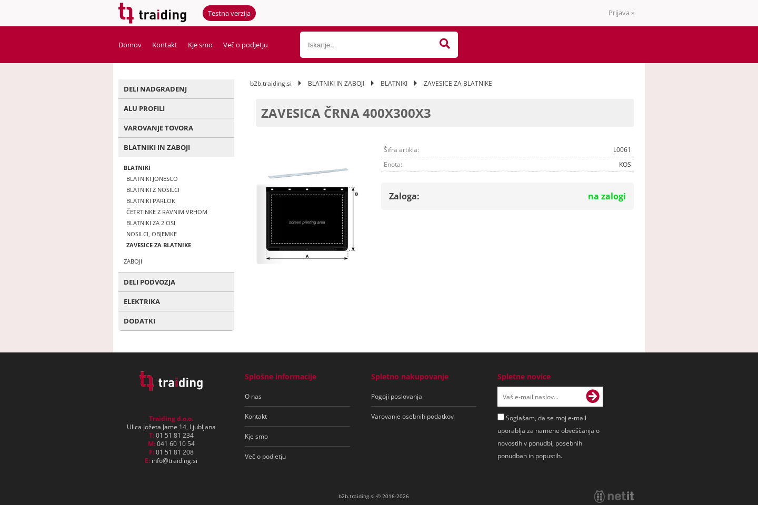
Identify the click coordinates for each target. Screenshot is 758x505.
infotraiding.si (174, 460)
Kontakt (164, 44)
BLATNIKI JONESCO (152, 179)
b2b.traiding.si (271, 83)
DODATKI (139, 321)
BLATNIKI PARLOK (150, 201)
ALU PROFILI (144, 108)
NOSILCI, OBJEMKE (151, 234)
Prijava (621, 12)
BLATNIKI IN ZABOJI (157, 147)
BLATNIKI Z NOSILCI (152, 190)
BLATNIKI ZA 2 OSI (150, 223)
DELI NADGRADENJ (155, 89)
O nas (253, 396)
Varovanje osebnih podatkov (412, 416)
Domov (130, 44)
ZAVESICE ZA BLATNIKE (158, 245)
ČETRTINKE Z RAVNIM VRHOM (166, 212)
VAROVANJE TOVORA (158, 128)
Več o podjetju (245, 44)
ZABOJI (133, 261)
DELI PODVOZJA (149, 282)
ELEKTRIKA (142, 301)
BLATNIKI (137, 167)
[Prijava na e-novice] (593, 397)
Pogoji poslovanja (396, 396)
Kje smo (200, 44)
